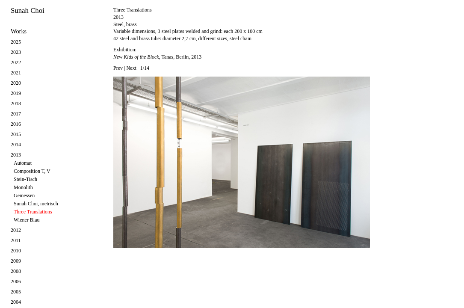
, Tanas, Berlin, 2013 (157, 57)
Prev (118, 68)
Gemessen (24, 195)
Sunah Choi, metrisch (36, 204)
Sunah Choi (27, 10)
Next (131, 68)
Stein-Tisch (25, 179)
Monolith (23, 187)
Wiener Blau (27, 220)
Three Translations (33, 212)
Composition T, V (32, 171)
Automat (23, 163)
